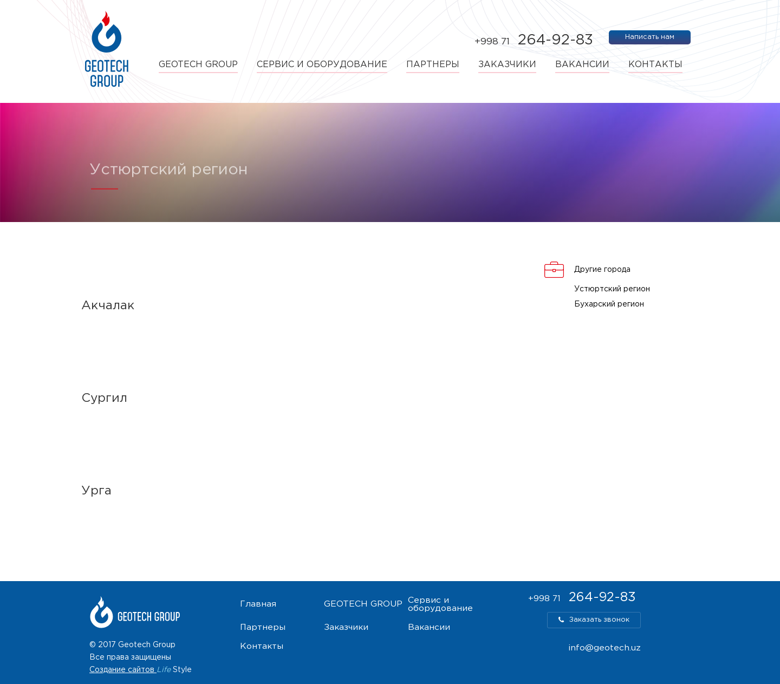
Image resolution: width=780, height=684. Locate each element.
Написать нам (649, 37)
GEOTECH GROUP (198, 65)
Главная (258, 604)
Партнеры (432, 65)
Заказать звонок (593, 619)
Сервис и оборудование (322, 65)
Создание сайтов (121, 670)
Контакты (655, 65)
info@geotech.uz (604, 648)
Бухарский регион (609, 304)
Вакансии (582, 65)
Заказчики (507, 65)
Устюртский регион (612, 289)
